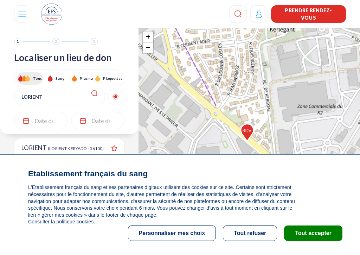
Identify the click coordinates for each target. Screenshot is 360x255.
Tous (37, 78)
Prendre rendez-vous (308, 14)
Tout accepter (313, 233)
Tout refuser (250, 233)
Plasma (86, 78)
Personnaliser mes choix (172, 233)
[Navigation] (22, 14)
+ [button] (148, 37)
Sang (60, 78)
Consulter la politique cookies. (61, 221)
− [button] (148, 48)
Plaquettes (112, 78)
